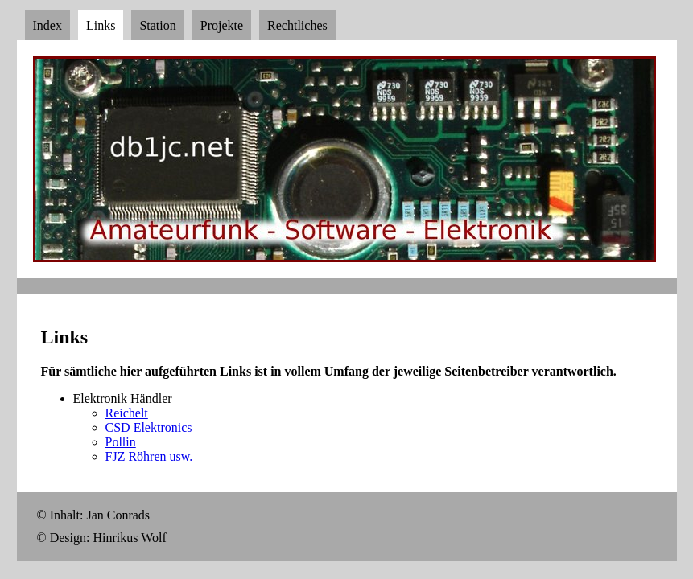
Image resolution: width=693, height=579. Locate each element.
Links (100, 25)
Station (157, 25)
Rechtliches (297, 25)
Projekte (221, 25)
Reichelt (126, 413)
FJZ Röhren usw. (149, 456)
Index (47, 25)
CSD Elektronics (148, 427)
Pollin (120, 442)
